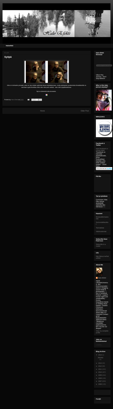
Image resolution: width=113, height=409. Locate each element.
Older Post (85, 111)
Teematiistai (100, 228)
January (100, 357)
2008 (100, 378)
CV (104, 207)
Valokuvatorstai (101, 231)
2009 (100, 375)
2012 (100, 366)
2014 (100, 355)
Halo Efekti (102, 278)
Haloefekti (9, 46)
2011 (100, 369)
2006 (100, 384)
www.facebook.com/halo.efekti (102, 149)
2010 (100, 372)
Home (42, 111)
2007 (100, 381)
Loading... (99, 345)
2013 (100, 363)
